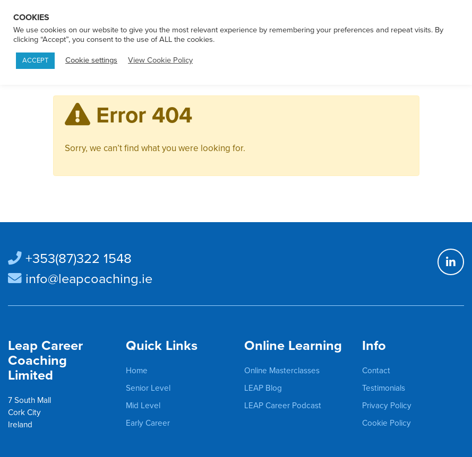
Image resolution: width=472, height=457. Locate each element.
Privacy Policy (386, 405)
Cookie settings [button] (91, 60)
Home (137, 370)
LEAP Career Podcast (282, 405)
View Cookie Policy (160, 60)
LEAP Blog (263, 388)
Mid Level (143, 405)
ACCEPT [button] (35, 60)
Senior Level (148, 388)
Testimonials (383, 388)
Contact (376, 370)
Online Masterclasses (282, 370)
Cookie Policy (386, 423)
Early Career (148, 423)
